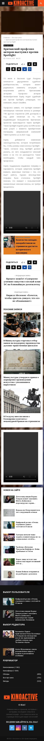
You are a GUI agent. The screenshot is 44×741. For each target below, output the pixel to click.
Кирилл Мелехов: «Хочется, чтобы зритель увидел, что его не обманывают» (22, 298)
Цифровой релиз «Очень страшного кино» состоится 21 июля (27, 524)
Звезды (6, 681)
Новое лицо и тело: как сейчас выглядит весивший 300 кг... (28, 561)
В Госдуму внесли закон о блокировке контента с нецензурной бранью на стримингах (22, 419)
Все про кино (8, 45)
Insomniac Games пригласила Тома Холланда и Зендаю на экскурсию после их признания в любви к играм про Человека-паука (27, 636)
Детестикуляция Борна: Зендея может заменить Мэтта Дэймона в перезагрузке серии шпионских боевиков (26, 615)
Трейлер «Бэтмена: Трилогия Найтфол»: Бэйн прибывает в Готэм (27, 549)
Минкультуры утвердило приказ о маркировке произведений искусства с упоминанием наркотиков (21, 381)
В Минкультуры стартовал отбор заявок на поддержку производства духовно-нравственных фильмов (22, 343)
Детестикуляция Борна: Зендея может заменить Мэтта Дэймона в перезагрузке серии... (26, 500)
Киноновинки (8, 667)
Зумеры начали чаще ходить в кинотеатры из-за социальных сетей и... (28, 537)
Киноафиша (8, 671)
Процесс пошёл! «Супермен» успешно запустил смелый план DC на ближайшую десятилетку (22, 281)
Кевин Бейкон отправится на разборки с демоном (27, 573)
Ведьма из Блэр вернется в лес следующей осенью (28, 511)
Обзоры (6, 674)
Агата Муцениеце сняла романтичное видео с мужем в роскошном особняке (26, 652)
